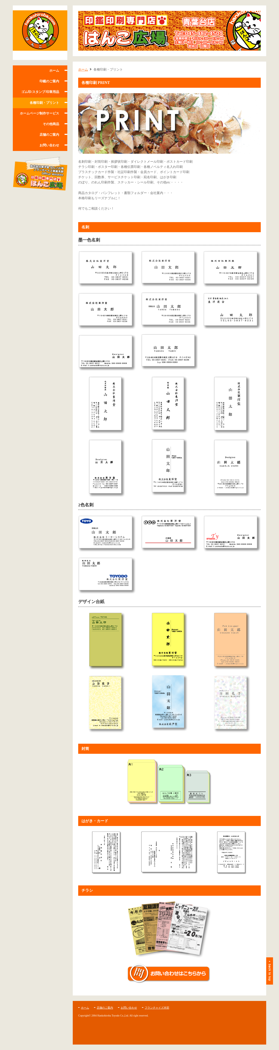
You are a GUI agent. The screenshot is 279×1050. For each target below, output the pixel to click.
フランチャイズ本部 (157, 1007)
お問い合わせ (49, 145)
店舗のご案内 (49, 135)
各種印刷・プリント (44, 103)
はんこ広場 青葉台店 (40, 32)
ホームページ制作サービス (39, 113)
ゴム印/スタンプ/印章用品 (40, 92)
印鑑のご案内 (49, 81)
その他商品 (51, 124)
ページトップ (269, 971)
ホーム (54, 70)
